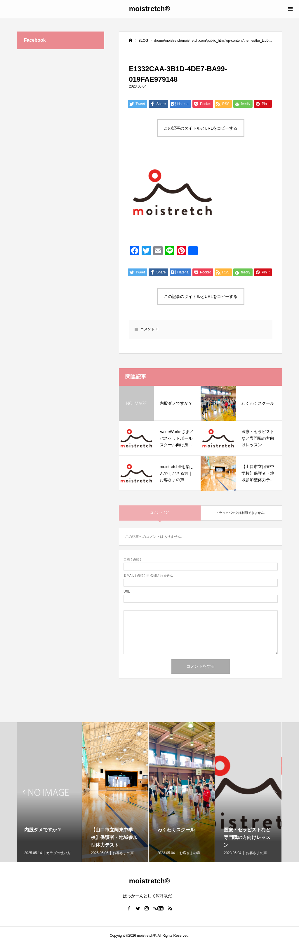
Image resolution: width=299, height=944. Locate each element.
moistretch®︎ (149, 9)
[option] (50, 792)
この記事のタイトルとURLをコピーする (200, 128)
